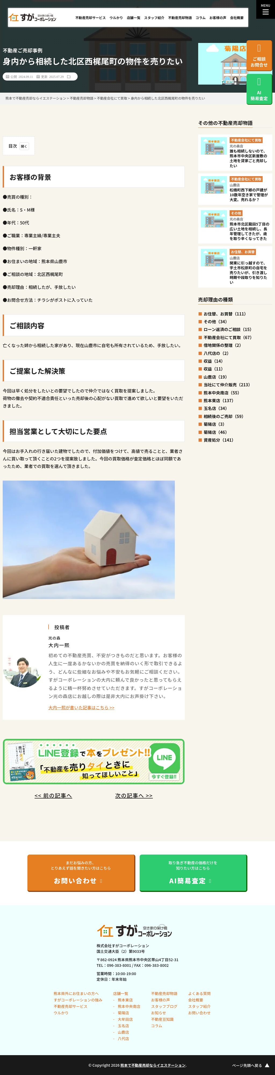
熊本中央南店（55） (222, 392)
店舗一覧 (133, 17)
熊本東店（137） (220, 400)
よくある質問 (199, 993)
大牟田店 (125, 1019)
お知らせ (158, 1012)
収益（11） (214, 369)
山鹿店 (123, 1032)
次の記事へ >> (134, 795)
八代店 (123, 1038)
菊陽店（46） (216, 432)
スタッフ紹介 (154, 17)
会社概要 (237, 17)
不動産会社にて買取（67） (229, 337)
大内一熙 (59, 644)
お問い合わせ (199, 1012)
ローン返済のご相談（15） (229, 329)
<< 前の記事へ (53, 795)
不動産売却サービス (90, 17)
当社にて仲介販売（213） (228, 384)
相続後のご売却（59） (225, 416)
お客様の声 (217, 17)
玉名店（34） (216, 408)
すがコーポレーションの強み (78, 1000)
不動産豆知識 (162, 1019)
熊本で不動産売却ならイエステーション (153, 1065)
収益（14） (214, 361)
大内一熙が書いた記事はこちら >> (81, 707)
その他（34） (216, 321)
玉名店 (123, 1025)
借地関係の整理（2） (223, 345)
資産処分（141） (220, 440)
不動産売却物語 (180, 17)
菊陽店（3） (215, 424)
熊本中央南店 (128, 1006)
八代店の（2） (217, 353)
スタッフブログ (164, 1006)
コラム (200, 17)
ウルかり (116, 17)
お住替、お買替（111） (226, 314)
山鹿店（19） (216, 377)
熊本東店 (125, 1000)
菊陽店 (123, 1012)
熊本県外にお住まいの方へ (76, 993)
